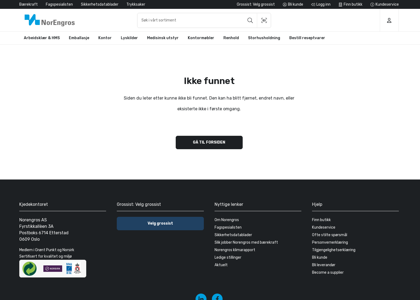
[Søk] (250, 20)
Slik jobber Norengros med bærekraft (246, 242)
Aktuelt (221, 265)
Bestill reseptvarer (307, 38)
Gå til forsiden (209, 142)
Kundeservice (323, 227)
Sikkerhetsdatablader (99, 4)
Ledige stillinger (228, 257)
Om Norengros (227, 220)
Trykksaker (135, 4)
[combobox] (204, 20)
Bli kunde (319, 257)
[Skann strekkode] (264, 20)
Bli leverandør (323, 265)
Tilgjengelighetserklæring (333, 250)
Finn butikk (321, 220)
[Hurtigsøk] (204, 20)
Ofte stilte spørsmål (329, 235)
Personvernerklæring (330, 242)
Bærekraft (28, 4)
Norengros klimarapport (235, 250)
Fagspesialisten (59, 4)
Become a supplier (328, 272)
